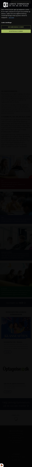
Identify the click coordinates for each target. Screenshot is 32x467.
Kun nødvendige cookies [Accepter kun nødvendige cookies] (16, 27)
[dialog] (16, 233)
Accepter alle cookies (16, 31)
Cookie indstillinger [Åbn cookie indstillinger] (6, 22)
